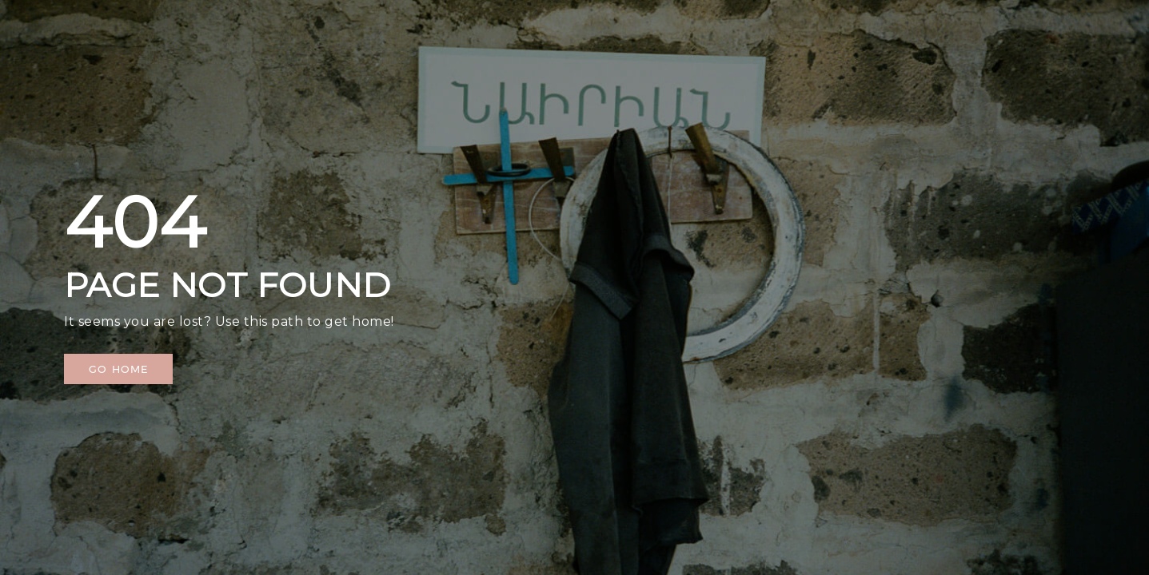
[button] (118, 369)
